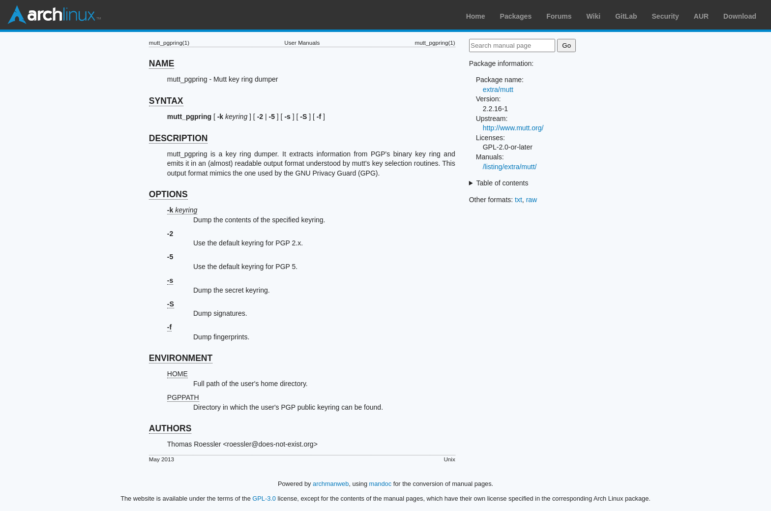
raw (531, 200)
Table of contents (502, 183)
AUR (701, 16)
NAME (162, 63)
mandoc (380, 483)
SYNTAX (166, 101)
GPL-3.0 (264, 498)
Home (475, 16)
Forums (558, 16)
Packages (516, 16)
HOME (177, 374)
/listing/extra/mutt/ (510, 167)
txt (518, 200)
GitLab (626, 16)
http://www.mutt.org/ (513, 128)
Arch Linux (54, 15)
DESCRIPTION (178, 138)
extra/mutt (498, 89)
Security (665, 16)
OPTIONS (168, 194)
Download (739, 16)
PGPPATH (183, 397)
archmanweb (331, 483)
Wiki (594, 16)
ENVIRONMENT (180, 358)
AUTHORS (170, 428)
